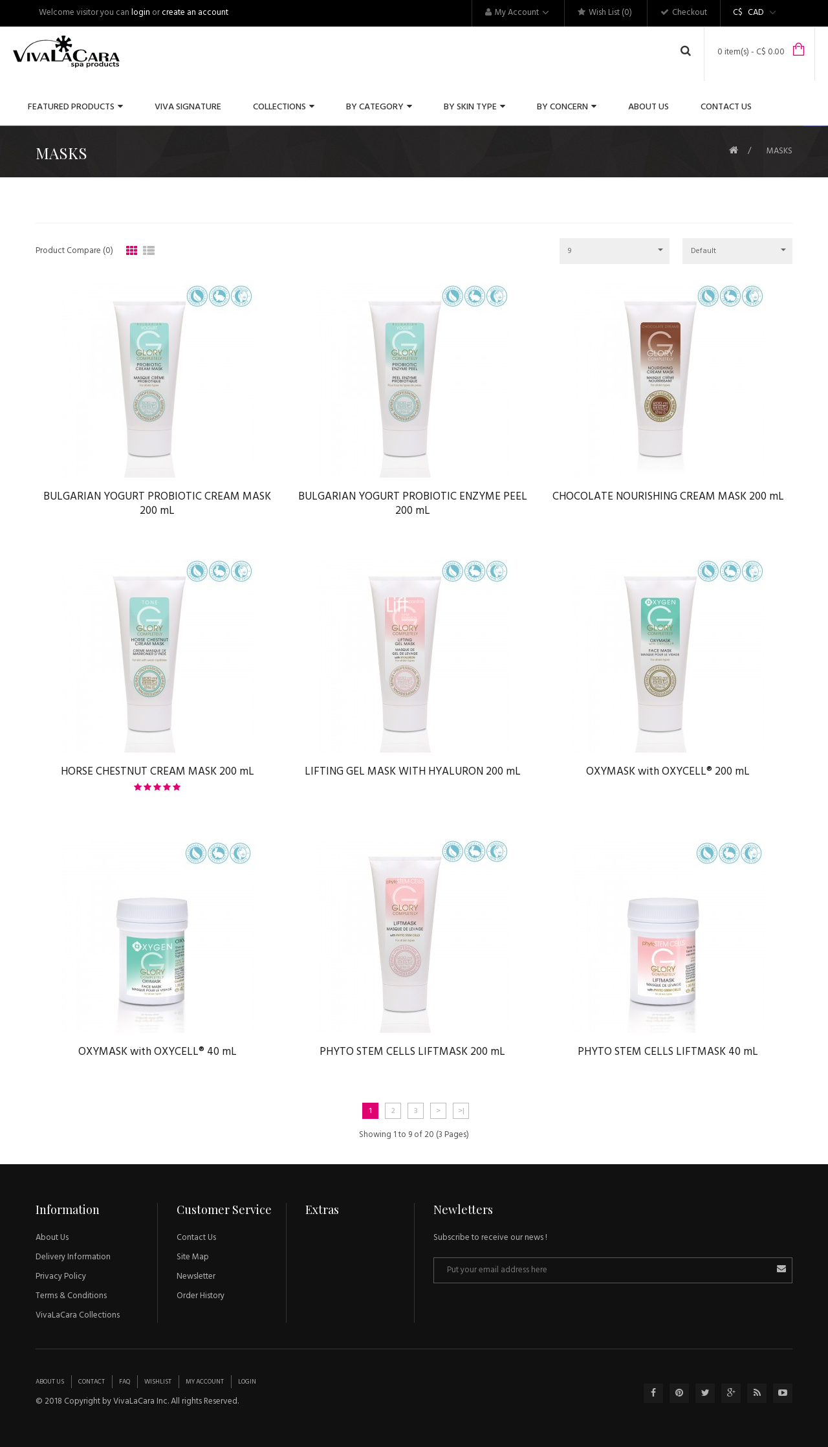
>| (461, 1111)
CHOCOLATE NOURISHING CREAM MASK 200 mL (668, 494)
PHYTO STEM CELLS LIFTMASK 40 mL (668, 1049)
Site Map (193, 1257)
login (140, 12)
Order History (200, 1296)
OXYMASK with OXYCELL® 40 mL (157, 1049)
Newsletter (196, 1276)
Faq (124, 1381)
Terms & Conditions (71, 1296)
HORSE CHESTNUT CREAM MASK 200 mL (157, 769)
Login (247, 1381)
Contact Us (196, 1237)
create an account (195, 12)
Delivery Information (73, 1257)
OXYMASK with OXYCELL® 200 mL (668, 769)
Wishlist (157, 1381)
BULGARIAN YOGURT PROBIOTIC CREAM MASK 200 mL (157, 502)
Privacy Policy (61, 1276)
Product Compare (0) (74, 251)
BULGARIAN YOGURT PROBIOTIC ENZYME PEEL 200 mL (413, 502)
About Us (52, 1237)
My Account (205, 1381)
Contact (91, 1381)
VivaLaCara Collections (78, 1315)
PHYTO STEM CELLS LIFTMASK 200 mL (412, 1049)
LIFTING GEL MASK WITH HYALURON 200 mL (412, 769)
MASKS (779, 151)
